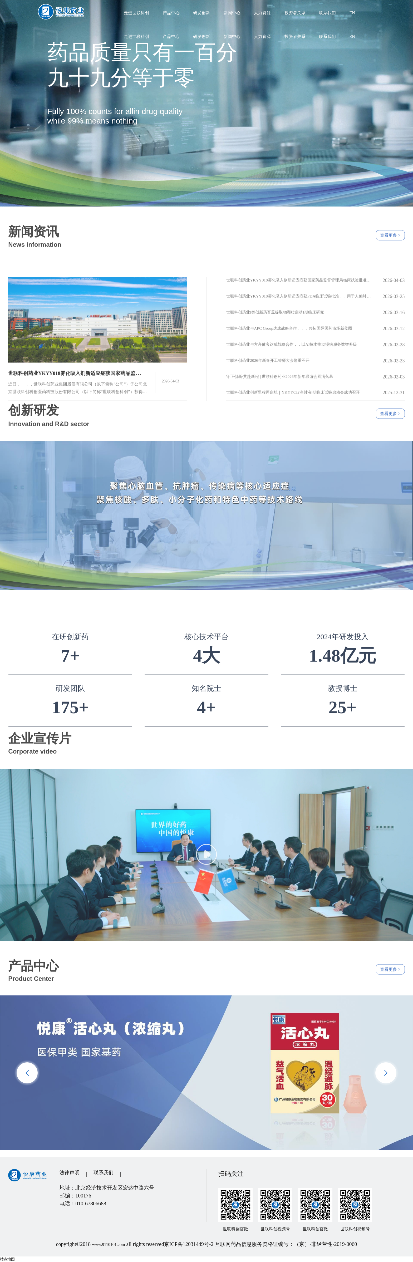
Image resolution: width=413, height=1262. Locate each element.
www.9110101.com (108, 1244)
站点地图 (7, 1259)
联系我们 (327, 13)
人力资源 (262, 13)
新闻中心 (232, 13)
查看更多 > (385, 224)
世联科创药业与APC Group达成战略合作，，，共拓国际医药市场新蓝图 (299, 386)
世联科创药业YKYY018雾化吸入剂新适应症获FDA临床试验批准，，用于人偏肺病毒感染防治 (299, 354)
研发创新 (201, 13)
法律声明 (72, 1173)
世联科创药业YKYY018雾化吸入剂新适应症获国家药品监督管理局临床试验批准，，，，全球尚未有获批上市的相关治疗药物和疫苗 (299, 338)
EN (352, 13)
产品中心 (171, 13)
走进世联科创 (136, 13)
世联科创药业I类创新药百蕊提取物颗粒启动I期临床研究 (284, 370)
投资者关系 (295, 13)
